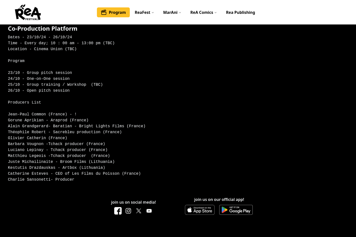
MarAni (172, 12)
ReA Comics (203, 12)
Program (113, 12)
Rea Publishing (240, 12)
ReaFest (144, 12)
